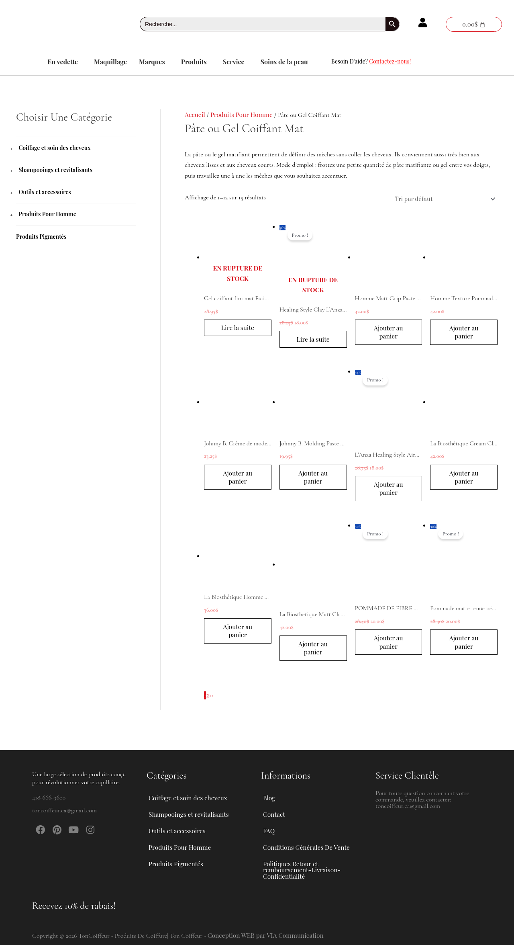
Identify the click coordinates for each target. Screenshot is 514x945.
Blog (269, 788)
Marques (152, 61)
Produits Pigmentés (41, 236)
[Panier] (474, 24)
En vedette (62, 61)
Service (234, 61)
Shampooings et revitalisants (55, 170)
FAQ (269, 825)
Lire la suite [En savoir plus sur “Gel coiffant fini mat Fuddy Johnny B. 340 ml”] (238, 328)
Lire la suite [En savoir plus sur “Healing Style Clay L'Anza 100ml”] (313, 340)
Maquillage (110, 61)
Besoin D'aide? (371, 61)
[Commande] (442, 199)
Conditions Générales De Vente (307, 843)
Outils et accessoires (44, 192)
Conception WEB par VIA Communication (267, 935)
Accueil (195, 114)
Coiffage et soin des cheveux (54, 148)
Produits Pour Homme (47, 214)
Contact (274, 806)
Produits (194, 61)
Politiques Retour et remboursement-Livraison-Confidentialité (303, 868)
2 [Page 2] (207, 698)
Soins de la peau (284, 61)
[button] (64, 62)
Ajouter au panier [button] (388, 332)
